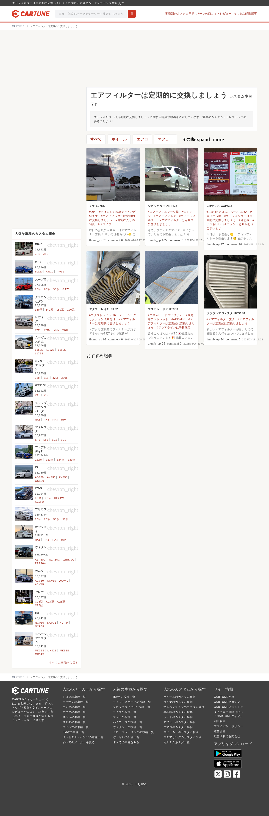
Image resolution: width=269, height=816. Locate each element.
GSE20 (39, 481)
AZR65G (54, 559)
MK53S (64, 650)
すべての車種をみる (126, 742)
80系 (47, 289)
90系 (56, 289)
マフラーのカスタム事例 (180, 722)
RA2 (46, 539)
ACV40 (63, 580)
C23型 (39, 601)
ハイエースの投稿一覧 (127, 722)
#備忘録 (244, 220)
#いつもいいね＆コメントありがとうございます (230, 224)
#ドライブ (104, 224)
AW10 (49, 271)
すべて (96, 139)
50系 (65, 519)
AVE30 (51, 477)
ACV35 (51, 580)
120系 (71, 309)
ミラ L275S (97, 206)
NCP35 (39, 626)
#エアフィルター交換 (221, 319)
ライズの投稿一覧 (124, 712)
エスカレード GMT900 (163, 309)
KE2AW (59, 498)
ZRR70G (68, 559)
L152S (51, 349)
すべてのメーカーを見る (79, 742)
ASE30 (39, 477)
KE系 (38, 498)
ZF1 (37, 253)
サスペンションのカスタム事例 (184, 707)
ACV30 (39, 580)
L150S (39, 349)
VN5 (56, 329)
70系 (38, 289)
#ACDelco (178, 319)
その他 (203, 139)
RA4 (64, 539)
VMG (47, 329)
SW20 (39, 271)
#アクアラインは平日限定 (174, 327)
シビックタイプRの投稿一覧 (131, 707)
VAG (38, 395)
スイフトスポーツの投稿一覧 (132, 702)
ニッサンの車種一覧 (76, 702)
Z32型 (39, 459)
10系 (38, 519)
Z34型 (60, 459)
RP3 (55, 419)
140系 (49, 309)
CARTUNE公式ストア (228, 707)
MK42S (52, 650)
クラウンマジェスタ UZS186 (226, 313)
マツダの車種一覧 (74, 712)
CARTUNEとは (224, 696)
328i (38, 377)
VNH (65, 329)
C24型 (50, 601)
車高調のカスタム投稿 (178, 712)
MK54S (39, 654)
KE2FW (40, 501)
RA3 (55, 539)
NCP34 (64, 622)
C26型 (39, 605)
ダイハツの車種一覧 (76, 727)
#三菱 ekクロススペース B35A (227, 211)
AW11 (60, 271)
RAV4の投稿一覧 (124, 696)
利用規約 (220, 721)
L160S (62, 349)
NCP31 (51, 622)
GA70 (65, 289)
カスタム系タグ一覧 (177, 742)
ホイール (119, 139)
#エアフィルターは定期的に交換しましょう (171, 323)
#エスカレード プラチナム (165, 315)
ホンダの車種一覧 (74, 707)
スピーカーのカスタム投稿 (181, 732)
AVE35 (63, 477)
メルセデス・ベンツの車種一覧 (83, 737)
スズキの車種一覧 (74, 722)
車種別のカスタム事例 (179, 13)
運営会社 (220, 731)
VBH (47, 395)
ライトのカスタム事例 (178, 717)
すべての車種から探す (63, 662)
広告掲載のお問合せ (227, 736)
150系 (60, 309)
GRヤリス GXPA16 (220, 206)
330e (64, 377)
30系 (56, 519)
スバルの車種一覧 (74, 717)
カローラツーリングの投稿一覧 (133, 732)
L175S (39, 353)
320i (55, 377)
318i (46, 377)
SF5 (37, 439)
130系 (39, 309)
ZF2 (45, 253)
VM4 (38, 329)
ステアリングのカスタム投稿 (183, 737)
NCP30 (39, 622)
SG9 (63, 439)
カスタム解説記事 (245, 13)
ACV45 (39, 584)
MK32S (39, 650)
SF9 (46, 439)
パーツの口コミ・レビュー (214, 13)
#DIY (92, 211)
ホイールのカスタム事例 (180, 696)
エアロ (142, 139)
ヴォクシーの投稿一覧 (127, 727)
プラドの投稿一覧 (124, 717)
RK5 (38, 419)
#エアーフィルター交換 (163, 211)
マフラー (165, 139)
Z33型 (49, 459)
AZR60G (40, 559)
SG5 (54, 439)
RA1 (38, 539)
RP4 (64, 419)
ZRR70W (41, 563)
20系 (47, 519)
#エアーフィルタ (165, 216)
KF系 (48, 498)
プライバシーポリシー (228, 726)
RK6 (46, 419)
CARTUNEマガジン (227, 702)
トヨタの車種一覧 (74, 696)
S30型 (71, 459)
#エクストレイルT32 (103, 315)
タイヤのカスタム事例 (178, 702)
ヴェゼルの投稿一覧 (126, 737)
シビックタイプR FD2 (162, 206)
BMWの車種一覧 (74, 732)
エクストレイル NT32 (103, 309)
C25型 (61, 601)
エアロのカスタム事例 (178, 727)
